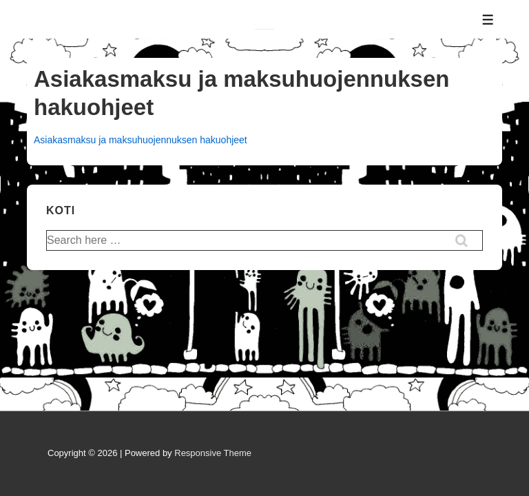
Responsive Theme (212, 453)
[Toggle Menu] (488, 19)
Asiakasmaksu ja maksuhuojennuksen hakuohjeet (140, 139)
